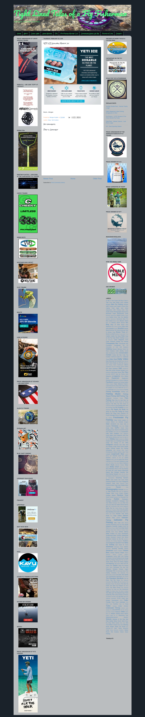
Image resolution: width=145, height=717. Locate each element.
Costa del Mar (117, 355)
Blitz (127, 322)
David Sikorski (125, 361)
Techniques (116, 567)
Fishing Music (113, 394)
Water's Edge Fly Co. (112, 615)
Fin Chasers (109, 387)
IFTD (126, 441)
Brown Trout (120, 332)
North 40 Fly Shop (123, 474)
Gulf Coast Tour (117, 431)
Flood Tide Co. (110, 402)
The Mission (118, 583)
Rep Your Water (116, 504)
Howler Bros (109, 441)
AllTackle (126, 304)
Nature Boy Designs (112, 472)
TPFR (121, 600)
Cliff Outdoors (124, 347)
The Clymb (125, 574)
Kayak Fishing (110, 448)
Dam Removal (110, 361)
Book (107, 330)
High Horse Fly (120, 437)
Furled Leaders (122, 420)
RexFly (126, 504)
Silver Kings (114, 531)
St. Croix (125, 544)
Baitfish (126, 317)
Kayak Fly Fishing (122, 448)
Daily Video (122, 359)
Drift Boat (114, 372)
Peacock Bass (110, 485)
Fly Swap (112, 411)
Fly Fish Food (121, 403)
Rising (116, 508)
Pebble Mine (124, 485)
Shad (122, 528)
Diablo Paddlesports (118, 364)
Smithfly (119, 535)
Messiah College (119, 464)
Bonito (126, 328)
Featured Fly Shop (113, 385)
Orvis (108, 479)
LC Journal (113, 455)
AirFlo (121, 302)
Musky (126, 468)
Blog (107, 324)
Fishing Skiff (115, 396)
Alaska (126, 302)
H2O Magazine (124, 433)
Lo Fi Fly (113, 461)
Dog (107, 370)
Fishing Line (124, 391)
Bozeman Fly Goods (114, 330)
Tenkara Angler (123, 569)
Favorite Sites (107, 33)
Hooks (126, 439)
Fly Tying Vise (115, 413)
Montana (111, 468)
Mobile (107, 467)
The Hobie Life (115, 582)
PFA (127, 487)
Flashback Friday (118, 398)
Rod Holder (117, 512)
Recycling (108, 499)
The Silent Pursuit (115, 587)
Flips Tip (125, 400)
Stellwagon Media (118, 546)
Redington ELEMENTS (112, 501)
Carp (123, 336)
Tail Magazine (110, 563)
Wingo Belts (120, 624)
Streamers (109, 550)
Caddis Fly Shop (116, 336)
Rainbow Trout (122, 495)
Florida (116, 402)
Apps (117, 308)
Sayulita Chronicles (111, 524)
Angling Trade (110, 308)
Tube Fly (121, 604)
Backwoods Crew (122, 313)
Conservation (123, 353)
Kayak (126, 446)
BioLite (123, 322)
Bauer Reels (116, 320)
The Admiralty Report (121, 571)
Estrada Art (114, 380)
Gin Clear (120, 424)
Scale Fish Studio (120, 524)
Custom (108, 356)
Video (123, 611)
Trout (112, 602)
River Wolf (120, 510)
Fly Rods (122, 409)
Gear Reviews (47, 33)
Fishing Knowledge (113, 391)
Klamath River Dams (122, 450)
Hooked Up (121, 439)
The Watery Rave (114, 591)
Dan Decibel (118, 361)
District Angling (124, 366)
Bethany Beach (115, 322)
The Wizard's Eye (119, 593)
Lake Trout (125, 452)
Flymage (112, 415)
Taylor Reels (109, 567)
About (26, 33)
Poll (117, 491)
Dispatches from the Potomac (113, 366)
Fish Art (120, 387)
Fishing (126, 389)
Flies (113, 400)
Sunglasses (109, 556)
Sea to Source (112, 528)
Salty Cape (117, 522)
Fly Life (108, 407)
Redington (125, 499)
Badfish (119, 315)
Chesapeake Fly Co (121, 345)
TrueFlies (115, 604)
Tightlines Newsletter (111, 598)
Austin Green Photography (113, 311)
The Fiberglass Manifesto (115, 578)
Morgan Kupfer (54, 117)
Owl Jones (121, 479)
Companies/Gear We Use (90, 33)
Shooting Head (109, 529)
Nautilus (122, 472)
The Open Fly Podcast (116, 585)
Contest (108, 355)
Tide (117, 596)
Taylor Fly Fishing (123, 565)
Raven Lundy (109, 497)
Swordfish (126, 559)
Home (19, 33)
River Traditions (113, 510)
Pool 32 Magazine (123, 491)
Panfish (113, 481)
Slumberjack (125, 533)
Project (121, 493)
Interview (116, 444)
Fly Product (119, 407)
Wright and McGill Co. (121, 626)
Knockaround (109, 452)
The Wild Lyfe (110, 593)
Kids (114, 450)
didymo (126, 364)
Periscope (108, 487)
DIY (56, 33)
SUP (119, 556)
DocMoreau (125, 368)
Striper (122, 552)
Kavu (122, 446)
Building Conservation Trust (121, 334)
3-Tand (125, 300)
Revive (122, 504)
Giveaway (114, 426)
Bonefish (121, 328)
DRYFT (113, 374)
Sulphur (126, 554)
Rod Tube (122, 512)
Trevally (108, 602)
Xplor (115, 628)
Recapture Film (116, 497)
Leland (126, 457)
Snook (108, 537)
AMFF (107, 306)
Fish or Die (116, 389)
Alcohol (108, 304)
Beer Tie (108, 322)
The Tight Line (115, 589)
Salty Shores (125, 522)
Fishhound (121, 389)
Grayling (108, 430)
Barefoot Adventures (111, 319)
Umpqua (115, 606)
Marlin (108, 465)
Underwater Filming (113, 608)
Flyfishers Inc (124, 413)
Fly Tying (118, 411)
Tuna (126, 604)
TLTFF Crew (121, 598)
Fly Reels (114, 409)
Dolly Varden (112, 370)
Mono (107, 468)
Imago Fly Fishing (112, 442)
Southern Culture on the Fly (114, 539)
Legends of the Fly (117, 457)
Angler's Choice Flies (122, 306)
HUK (115, 440)
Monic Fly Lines (124, 467)
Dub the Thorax (120, 374)
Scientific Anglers (117, 526)
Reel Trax (125, 503)
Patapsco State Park (112, 483)
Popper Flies (110, 493)
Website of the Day (118, 619)
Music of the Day (119, 468)
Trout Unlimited (120, 602)
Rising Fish (122, 508)
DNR (120, 368)
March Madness (123, 463)
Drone (119, 372)
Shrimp (108, 531)
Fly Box (113, 403)
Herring (115, 437)
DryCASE (108, 374)
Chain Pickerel (110, 341)
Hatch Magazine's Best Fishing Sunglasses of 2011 (115, 112)
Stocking (114, 548)
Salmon (125, 515)
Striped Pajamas (114, 552)
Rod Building (109, 512)
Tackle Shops (109, 561)
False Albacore (118, 384)
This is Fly (115, 594)
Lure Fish (108, 463)
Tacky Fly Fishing (118, 561)
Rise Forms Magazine (122, 506)
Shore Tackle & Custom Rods (121, 529)
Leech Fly (121, 455)
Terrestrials (109, 571)
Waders (113, 613)
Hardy (107, 435)
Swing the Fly (119, 560)
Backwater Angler (111, 313)
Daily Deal (113, 359)
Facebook (109, 382)
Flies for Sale (119, 400)
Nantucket (125, 470)
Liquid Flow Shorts (123, 459)
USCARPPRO (116, 610)
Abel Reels (116, 302)
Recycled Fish (124, 497)
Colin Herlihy (120, 351)
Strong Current (117, 554)
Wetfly (111, 621)
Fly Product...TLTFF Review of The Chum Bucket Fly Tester (116, 117)
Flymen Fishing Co (120, 415)
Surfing (118, 558)
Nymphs (125, 477)
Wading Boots (120, 613)
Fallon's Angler (109, 384)
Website (109, 619)
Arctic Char (125, 310)
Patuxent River (124, 483)
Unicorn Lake (124, 608)
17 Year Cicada (114, 300)
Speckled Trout (119, 542)
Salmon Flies (110, 517)
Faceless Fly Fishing (118, 382)
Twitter (108, 606)
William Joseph (113, 624)
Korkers (120, 452)
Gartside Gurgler (123, 422)
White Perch (117, 621)
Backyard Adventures (111, 315)
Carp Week (35, 33)
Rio (107, 506)
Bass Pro (125, 319)
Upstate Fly (109, 609)
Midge (126, 465)
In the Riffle (123, 442)
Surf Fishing (124, 556)
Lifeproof (108, 459)
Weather (126, 617)
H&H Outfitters (114, 433)
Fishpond (108, 398)
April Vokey (124, 308)
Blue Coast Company (117, 326)
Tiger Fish (125, 596)
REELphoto (108, 504)
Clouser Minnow (117, 349)
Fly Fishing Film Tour (122, 405)
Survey (122, 558)
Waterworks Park (123, 615)
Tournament (114, 600)
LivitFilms (108, 461)
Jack (120, 444)
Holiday (112, 439)
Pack (126, 479)
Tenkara (115, 569)
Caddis (108, 336)
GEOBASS (113, 424)
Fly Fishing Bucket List (69, 33)
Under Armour (123, 606)
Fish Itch (111, 389)
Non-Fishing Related (112, 474)
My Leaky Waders (117, 470)
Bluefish (111, 328)
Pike (109, 491)
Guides (111, 431)
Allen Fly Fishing (117, 304)
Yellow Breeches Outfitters (116, 630)
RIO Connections (113, 506)
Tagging (126, 561)
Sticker (126, 546)
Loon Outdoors (120, 461)
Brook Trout (111, 332)
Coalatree (112, 351)
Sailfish (119, 515)
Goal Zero (121, 426)
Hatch (111, 435)
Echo (122, 376)
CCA (126, 339)
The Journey (123, 582)
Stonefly (120, 548)
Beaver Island (124, 320)
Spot (116, 544)
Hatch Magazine (118, 435)
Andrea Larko (113, 306)
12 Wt (107, 300)
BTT (127, 332)
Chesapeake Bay (112, 343)
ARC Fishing (117, 310)
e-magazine (116, 376)
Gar (116, 422)
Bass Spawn (109, 320)
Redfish (116, 499)
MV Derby (108, 470)
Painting (108, 481)
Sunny (115, 556)
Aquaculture (109, 310)
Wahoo (126, 613)
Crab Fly (125, 355)
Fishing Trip (124, 396)
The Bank (118, 574)
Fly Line (112, 407)
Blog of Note (115, 324)
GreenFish (122, 430)
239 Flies (120, 300)
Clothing (109, 349)
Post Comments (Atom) (58, 182)
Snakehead (125, 535)
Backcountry (125, 311)
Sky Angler (118, 533)
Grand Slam (124, 428)
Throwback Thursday (111, 596)
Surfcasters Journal (111, 558)
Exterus (126, 380)
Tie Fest (120, 596)
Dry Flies (125, 372)
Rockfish (125, 510)
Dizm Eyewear (113, 368)
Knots (115, 452)
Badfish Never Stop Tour (116, 317)
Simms (121, 531)
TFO (114, 571)
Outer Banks (114, 479)
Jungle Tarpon (116, 446)
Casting (122, 338)
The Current (125, 576)
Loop (126, 461)
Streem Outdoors (118, 550)
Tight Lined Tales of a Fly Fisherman (70, 13)
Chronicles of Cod (112, 347)
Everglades (120, 380)
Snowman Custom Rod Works (119, 537)
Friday (115, 420)
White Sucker (115, 623)
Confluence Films (113, 353)
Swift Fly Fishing (110, 560)
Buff (113, 334)
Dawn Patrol (109, 363)
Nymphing (119, 477)
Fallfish (126, 382)
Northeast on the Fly (111, 476)
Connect (119, 33)
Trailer (126, 600)
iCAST (123, 441)
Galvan (113, 422)
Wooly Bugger (110, 626)
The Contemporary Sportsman (114, 576)
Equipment (115, 378)
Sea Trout (118, 528)
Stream (126, 548)
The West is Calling (123, 591)
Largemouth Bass (117, 454)
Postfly (116, 493)
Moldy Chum (114, 467)
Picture (120, 489)
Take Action (117, 563)
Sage (114, 515)
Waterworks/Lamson (112, 617)
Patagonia (125, 481)
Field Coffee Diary (123, 385)
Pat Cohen (119, 481)
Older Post (97, 179)
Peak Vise (117, 485)
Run (111, 515)
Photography (112, 489)
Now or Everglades (121, 476)
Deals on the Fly (118, 363)
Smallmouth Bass (111, 535)
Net (127, 472)
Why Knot (122, 622)
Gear (49, 120)
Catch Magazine (119, 339)
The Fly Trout (115, 580)
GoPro (117, 428)
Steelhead (109, 546)
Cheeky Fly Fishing (122, 341)
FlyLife (107, 415)
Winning (125, 624)
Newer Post (48, 179)
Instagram (109, 444)
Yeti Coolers (55, 120)
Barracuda (119, 319)
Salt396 (118, 517)
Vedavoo (117, 611)
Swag (126, 558)
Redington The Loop (117, 502)
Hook (117, 439)
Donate (118, 370)
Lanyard (108, 454)
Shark (126, 528)
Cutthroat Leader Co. (116, 356)
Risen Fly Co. (110, 508)
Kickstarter (109, 450)
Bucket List (109, 334)
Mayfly (112, 465)
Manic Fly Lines (115, 463)
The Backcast (121, 572)
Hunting (118, 441)
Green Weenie (115, 430)
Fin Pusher (115, 387)
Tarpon (115, 565)
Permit (118, 487)
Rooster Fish (120, 513)
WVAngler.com (109, 628)
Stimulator (108, 548)
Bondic (115, 328)
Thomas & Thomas (123, 594)
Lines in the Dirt (114, 459)
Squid (120, 544)
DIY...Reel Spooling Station (114, 126)
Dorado (123, 370)
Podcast (113, 491)
